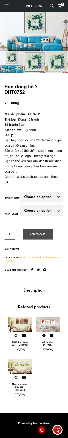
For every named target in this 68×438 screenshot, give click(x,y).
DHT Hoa (24, 257)
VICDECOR (34, 6)
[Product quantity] (10, 234)
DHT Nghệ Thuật (39, 257)
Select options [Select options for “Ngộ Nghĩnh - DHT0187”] (52, 336)
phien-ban (11, 214)
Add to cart (37, 234)
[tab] (34, 291)
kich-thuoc (12, 198)
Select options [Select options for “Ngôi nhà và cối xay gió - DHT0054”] (24, 378)
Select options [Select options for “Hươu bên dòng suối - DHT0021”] (24, 336)
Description (34, 290)
